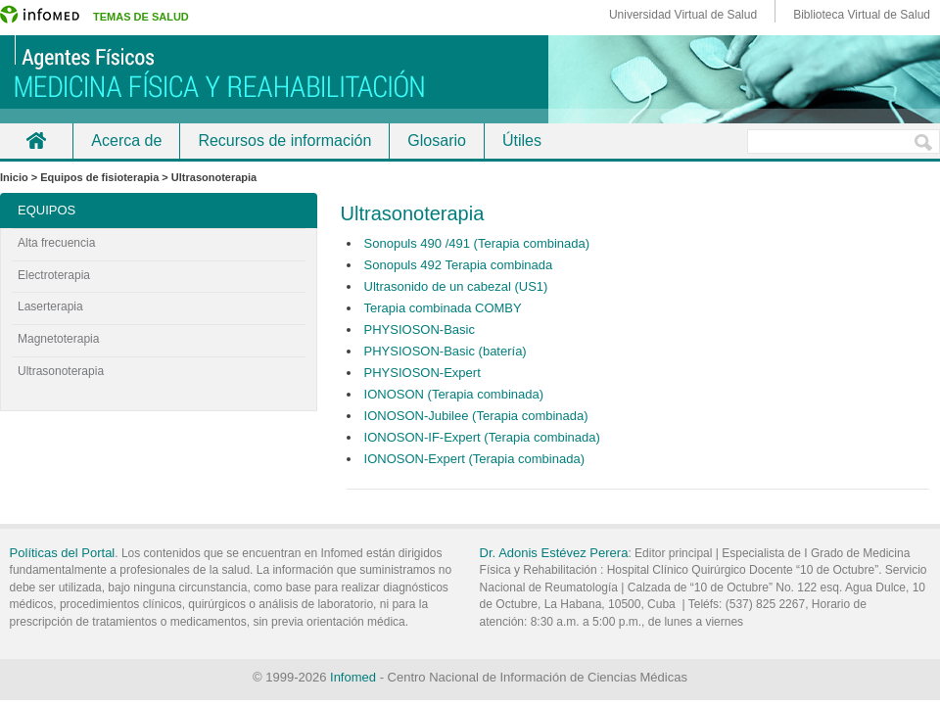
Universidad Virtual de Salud (683, 15)
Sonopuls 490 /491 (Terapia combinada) (477, 243)
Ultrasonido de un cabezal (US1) (456, 286)
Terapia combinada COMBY (443, 308)
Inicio (36, 140)
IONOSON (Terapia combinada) (454, 394)
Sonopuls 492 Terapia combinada (458, 265)
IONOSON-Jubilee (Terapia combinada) (476, 415)
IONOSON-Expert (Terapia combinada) (474, 458)
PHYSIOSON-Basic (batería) (445, 351)
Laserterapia (50, 306)
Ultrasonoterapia (61, 371)
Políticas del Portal (63, 552)
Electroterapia (54, 275)
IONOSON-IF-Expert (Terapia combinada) (482, 437)
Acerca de (126, 140)
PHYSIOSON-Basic (419, 329)
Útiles (521, 140)
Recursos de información (284, 140)
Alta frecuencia (56, 243)
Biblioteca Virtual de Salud (861, 15)
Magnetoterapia (58, 339)
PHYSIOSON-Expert (422, 372)
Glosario (436, 140)
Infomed (353, 677)
